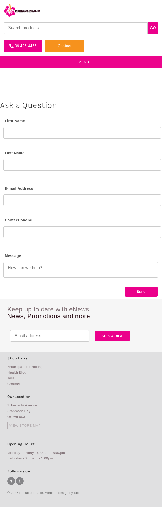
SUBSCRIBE (112, 336)
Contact (51, 42)
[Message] (80, 270)
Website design (56, 493)
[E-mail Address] (82, 200)
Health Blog (16, 372)
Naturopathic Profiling (25, 367)
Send (141, 291)
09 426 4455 (14, 42)
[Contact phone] (82, 232)
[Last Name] (82, 165)
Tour (10, 378)
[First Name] (82, 133)
